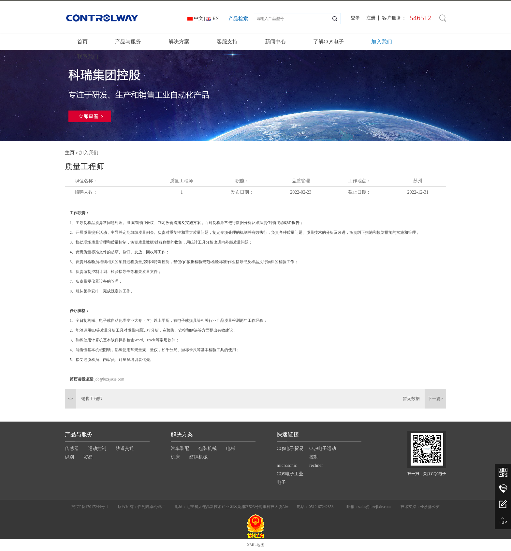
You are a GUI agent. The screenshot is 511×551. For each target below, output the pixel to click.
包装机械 (207, 448)
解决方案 (178, 41)
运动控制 (97, 448)
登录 (355, 17)
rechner (316, 465)
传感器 (72, 448)
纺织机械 (198, 456)
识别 (69, 456)
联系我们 (87, 56)
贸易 (88, 456)
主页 (70, 152)
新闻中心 (275, 41)
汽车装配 (180, 448)
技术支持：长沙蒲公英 (420, 506)
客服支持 (227, 41)
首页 (82, 41)
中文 (198, 18)
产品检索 (238, 18)
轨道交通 (125, 448)
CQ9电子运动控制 (322, 452)
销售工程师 (91, 398)
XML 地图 (255, 545)
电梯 (230, 448)
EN (215, 18)
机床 (175, 456)
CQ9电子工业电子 (290, 478)
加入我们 (381, 41)
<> (70, 398)
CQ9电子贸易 (290, 448)
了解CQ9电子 (328, 41)
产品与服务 (128, 41)
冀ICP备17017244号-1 (89, 506)
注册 (370, 17)
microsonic (287, 465)
